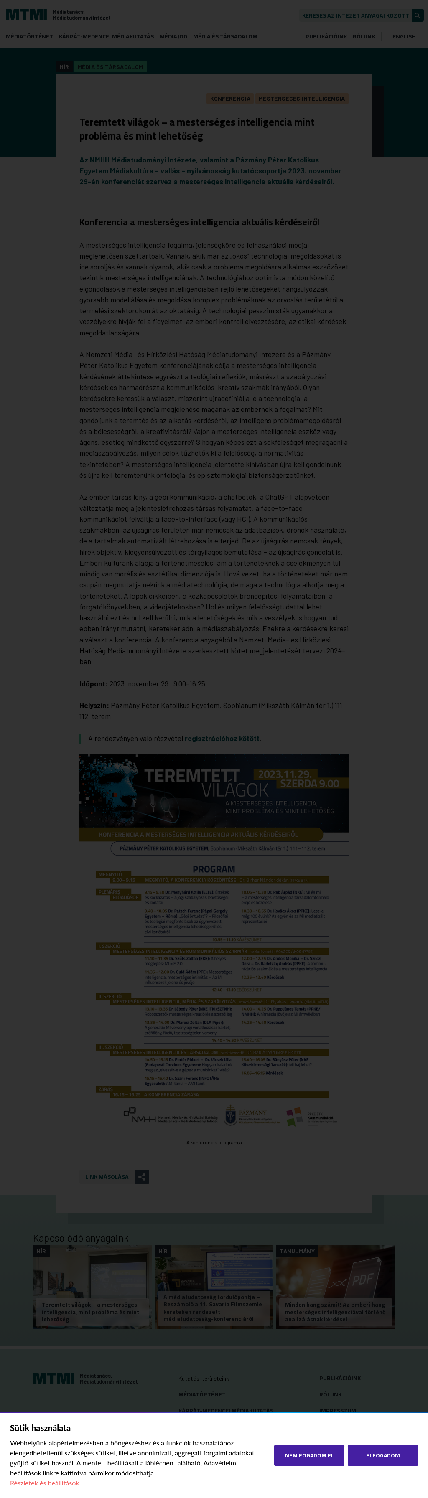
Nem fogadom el (309, 1455)
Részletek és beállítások (44, 1483)
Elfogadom (383, 1455)
